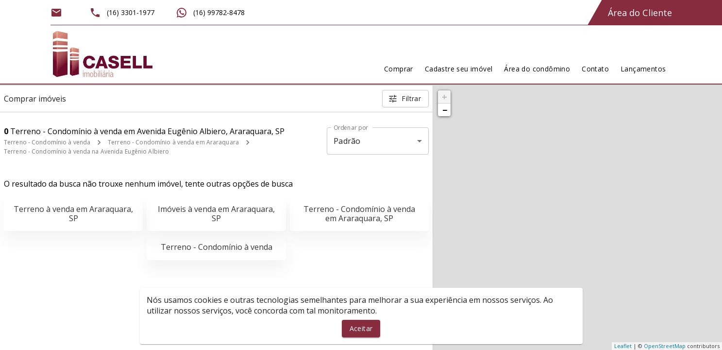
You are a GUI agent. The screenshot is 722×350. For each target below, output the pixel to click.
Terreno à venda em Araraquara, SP (73, 214)
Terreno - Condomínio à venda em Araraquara (173, 142)
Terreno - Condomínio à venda (47, 142)
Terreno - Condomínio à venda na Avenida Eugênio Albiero (86, 151)
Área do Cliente (640, 12)
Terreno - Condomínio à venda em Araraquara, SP (359, 214)
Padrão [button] (347, 141)
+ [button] (444, 97)
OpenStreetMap (665, 346)
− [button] (444, 110)
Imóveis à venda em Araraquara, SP (216, 214)
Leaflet (623, 346)
